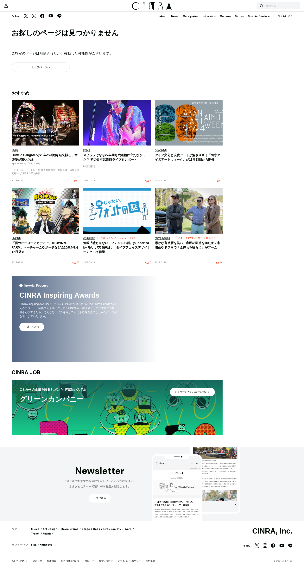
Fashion (48, 537)
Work (127, 532)
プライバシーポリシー (129, 564)
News (175, 20)
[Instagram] (34, 20)
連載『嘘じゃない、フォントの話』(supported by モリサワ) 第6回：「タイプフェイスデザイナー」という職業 (116, 251)
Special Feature (259, 20)
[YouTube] (50, 20)
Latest (162, 20)
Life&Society (112, 532)
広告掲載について (70, 564)
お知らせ (89, 564)
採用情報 (51, 564)
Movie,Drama (69, 532)
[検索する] (247, 7)
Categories (190, 20)
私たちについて (20, 564)
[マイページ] (19, 7)
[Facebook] (42, 20)
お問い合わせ (106, 564)
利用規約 (150, 564)
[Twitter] (26, 20)
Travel (35, 537)
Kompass (46, 548)
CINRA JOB (285, 20)
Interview (209, 20)
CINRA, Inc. (272, 535)
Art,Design (50, 532)
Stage (86, 532)
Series (239, 20)
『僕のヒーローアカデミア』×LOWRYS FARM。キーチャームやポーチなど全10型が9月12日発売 (45, 251)
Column (225, 20)
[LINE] (59, 20)
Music (35, 532)
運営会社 (37, 564)
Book (96, 532)
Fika (33, 548)
